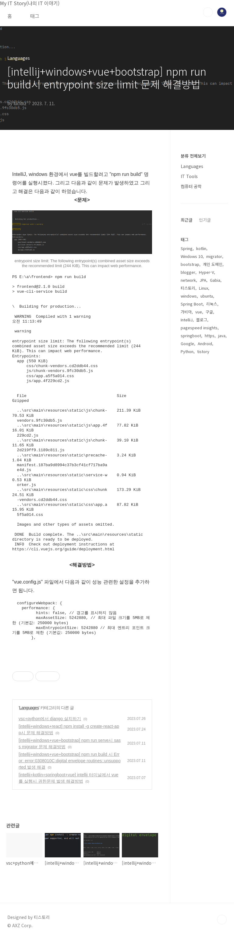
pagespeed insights (199, 328)
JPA (203, 280)
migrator (214, 256)
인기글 (205, 220)
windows (189, 296)
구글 (209, 312)
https (209, 335)
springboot (191, 335)
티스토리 (188, 288)
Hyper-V (206, 272)
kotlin (201, 248)
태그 (34, 16)
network (188, 280)
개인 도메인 (212, 264)
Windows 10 (192, 256)
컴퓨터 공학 (191, 186)
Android (205, 343)
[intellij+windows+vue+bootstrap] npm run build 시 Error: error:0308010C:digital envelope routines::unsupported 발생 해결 (70, 761)
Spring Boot (192, 304)
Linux (203, 288)
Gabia (215, 280)
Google (187, 343)
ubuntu (206, 296)
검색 (207, 12)
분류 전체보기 (193, 156)
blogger (188, 272)
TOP (222, 919)
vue (198, 312)
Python (187, 351)
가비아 (186, 312)
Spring (187, 248)
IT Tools (189, 176)
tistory (203, 351)
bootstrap (190, 264)
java (221, 335)
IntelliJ (187, 320)
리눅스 (211, 304)
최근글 (187, 220)
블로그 (201, 320)
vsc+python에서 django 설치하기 (50, 718)
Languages (29, 707)
